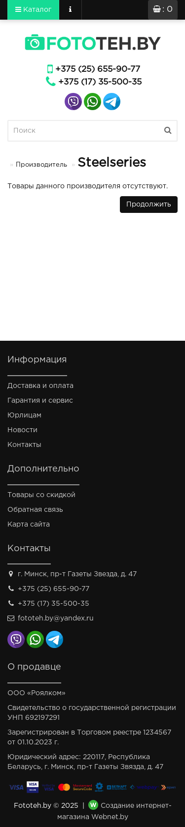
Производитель (41, 165)
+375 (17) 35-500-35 (100, 82)
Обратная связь (35, 510)
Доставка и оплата (40, 386)
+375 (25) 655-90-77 (97, 69)
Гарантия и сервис (40, 401)
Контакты (24, 445)
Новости (22, 430)
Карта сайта (28, 525)
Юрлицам (24, 415)
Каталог (33, 9)
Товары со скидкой (41, 495)
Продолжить (148, 204)
